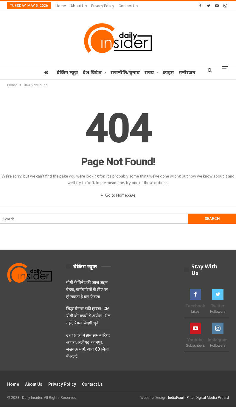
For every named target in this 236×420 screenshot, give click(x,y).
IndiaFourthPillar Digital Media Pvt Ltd (198, 398)
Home (60, 6)
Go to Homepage (118, 195)
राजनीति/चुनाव (125, 72)
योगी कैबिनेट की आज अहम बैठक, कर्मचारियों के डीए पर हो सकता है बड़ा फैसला (87, 289)
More (187, 72)
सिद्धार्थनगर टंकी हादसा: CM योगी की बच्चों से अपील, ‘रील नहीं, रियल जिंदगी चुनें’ (88, 315)
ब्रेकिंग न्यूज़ (65, 72)
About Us (78, 6)
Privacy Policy (102, 6)
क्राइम (170, 72)
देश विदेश (91, 72)
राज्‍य (150, 72)
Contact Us (128, 6)
